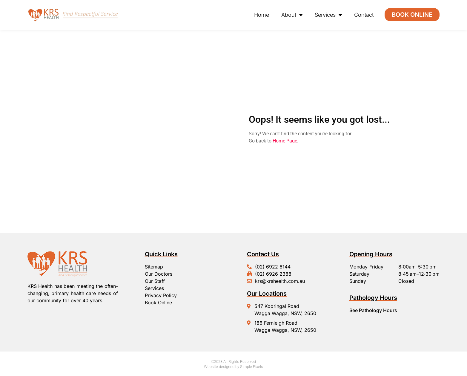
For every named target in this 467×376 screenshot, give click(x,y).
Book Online (158, 303)
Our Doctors (158, 274)
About (291, 15)
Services (328, 15)
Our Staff (155, 281)
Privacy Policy (161, 295)
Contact (364, 15)
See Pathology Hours (373, 310)
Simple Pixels (251, 366)
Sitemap (154, 267)
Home (261, 15)
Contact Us (263, 254)
